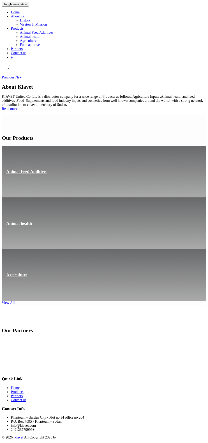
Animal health (30, 36)
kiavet (19, 437)
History (25, 20)
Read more (10, 109)
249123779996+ (23, 429)
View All (8, 303)
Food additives (30, 45)
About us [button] (17, 16)
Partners (17, 49)
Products (17, 392)
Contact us (18, 53)
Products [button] (17, 28)
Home (15, 12)
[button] (8, 77)
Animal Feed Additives (36, 32)
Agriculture (28, 41)
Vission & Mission (33, 24)
